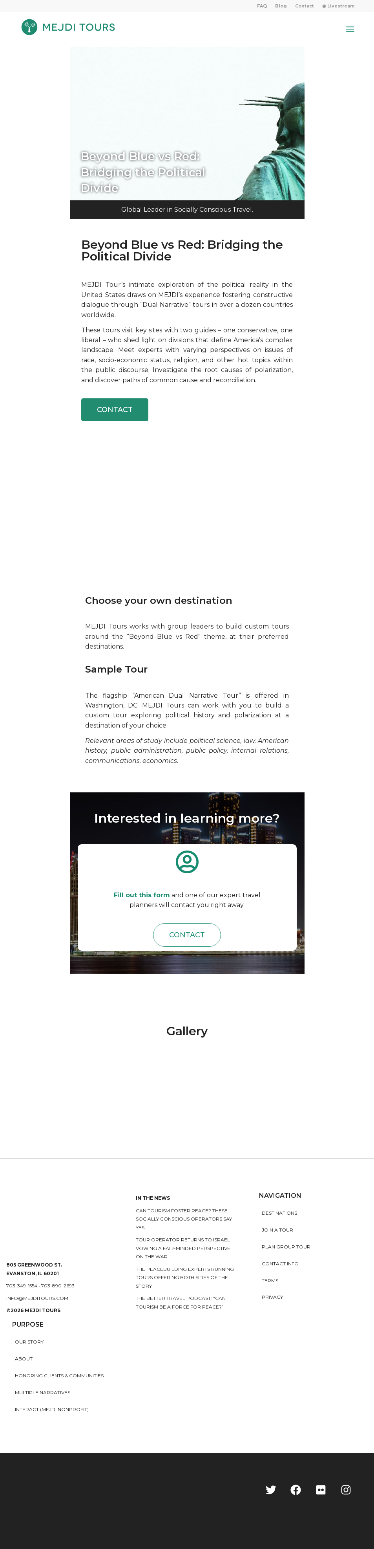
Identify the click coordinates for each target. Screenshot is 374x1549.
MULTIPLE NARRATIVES (42, 1392)
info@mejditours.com (37, 1298)
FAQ (262, 6)
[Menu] (350, 29)
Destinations (279, 1213)
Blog (281, 6)
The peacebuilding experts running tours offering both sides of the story (185, 1277)
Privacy (272, 1297)
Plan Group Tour (286, 1247)
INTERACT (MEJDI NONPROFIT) (52, 1409)
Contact (304, 6)
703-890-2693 (58, 1286)
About (24, 1359)
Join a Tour (277, 1230)
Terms (270, 1280)
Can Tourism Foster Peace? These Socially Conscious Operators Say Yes (184, 1219)
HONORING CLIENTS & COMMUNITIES (59, 1376)
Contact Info (280, 1264)
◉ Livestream (338, 6)
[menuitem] (262, 6)
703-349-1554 (21, 1286)
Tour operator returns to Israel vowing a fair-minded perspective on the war (183, 1248)
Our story (29, 1342)
